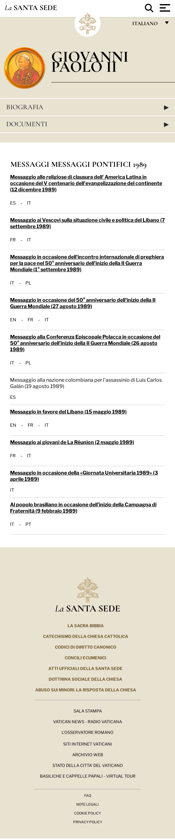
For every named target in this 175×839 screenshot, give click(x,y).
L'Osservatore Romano (87, 732)
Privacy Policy (87, 821)
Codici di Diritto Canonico (85, 647)
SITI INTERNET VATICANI (87, 743)
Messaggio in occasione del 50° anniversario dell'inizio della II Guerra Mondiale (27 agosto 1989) (83, 302)
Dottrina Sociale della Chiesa (85, 679)
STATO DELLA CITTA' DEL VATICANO (87, 765)
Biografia (87, 107)
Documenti (87, 124)
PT (28, 524)
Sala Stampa (88, 710)
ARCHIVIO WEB (87, 754)
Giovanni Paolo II (90, 61)
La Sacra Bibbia (86, 625)
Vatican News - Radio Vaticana (87, 721)
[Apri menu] (164, 8)
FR (13, 239)
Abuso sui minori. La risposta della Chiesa (85, 689)
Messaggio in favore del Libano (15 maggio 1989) (68, 411)
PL (28, 282)
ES (13, 202)
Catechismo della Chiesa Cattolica (85, 636)
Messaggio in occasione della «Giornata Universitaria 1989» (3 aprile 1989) (84, 475)
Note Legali (87, 804)
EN (13, 319)
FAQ (87, 795)
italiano (146, 25)
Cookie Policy (87, 812)
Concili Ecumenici (85, 657)
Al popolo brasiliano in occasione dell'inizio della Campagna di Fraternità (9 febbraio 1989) (83, 507)
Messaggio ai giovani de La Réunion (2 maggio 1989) (72, 441)
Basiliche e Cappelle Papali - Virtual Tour (87, 776)
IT (29, 202)
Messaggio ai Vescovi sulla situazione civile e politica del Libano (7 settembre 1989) (87, 222)
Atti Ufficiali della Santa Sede (85, 668)
